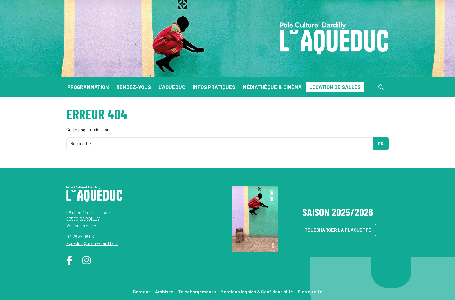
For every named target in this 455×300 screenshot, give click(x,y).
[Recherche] (381, 87)
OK (381, 143)
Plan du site (310, 291)
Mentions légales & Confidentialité (257, 291)
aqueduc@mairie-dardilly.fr (92, 243)
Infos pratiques (214, 87)
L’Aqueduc (171, 87)
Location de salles (335, 87)
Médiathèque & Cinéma (272, 87)
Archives (164, 291)
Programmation (88, 87)
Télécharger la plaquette (338, 229)
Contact (141, 291)
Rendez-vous (133, 87)
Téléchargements (197, 291)
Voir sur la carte (81, 225)
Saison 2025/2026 (337, 212)
